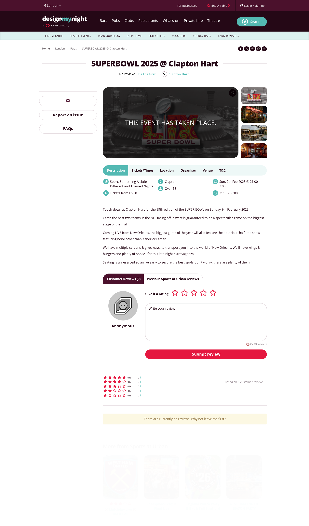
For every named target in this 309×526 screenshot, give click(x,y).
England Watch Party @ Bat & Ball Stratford (203, 506)
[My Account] (252, 5)
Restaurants (148, 20)
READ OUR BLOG (109, 36)
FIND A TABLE (54, 36)
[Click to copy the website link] (264, 48)
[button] (156, 377)
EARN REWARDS (228, 36)
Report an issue (68, 115)
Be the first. (147, 74)
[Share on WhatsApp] (258, 48)
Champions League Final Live (162, 506)
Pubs (116, 20)
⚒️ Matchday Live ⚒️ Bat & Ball (120, 511)
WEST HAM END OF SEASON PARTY (244, 506)
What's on (171, 20)
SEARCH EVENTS (80, 36)
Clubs (129, 20)
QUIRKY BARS (202, 36)
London (60, 48)
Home (46, 48)
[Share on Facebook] (240, 48)
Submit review (206, 354)
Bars (103, 20)
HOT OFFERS (157, 36)
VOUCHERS (179, 36)
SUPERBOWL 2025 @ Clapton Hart (104, 48)
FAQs (68, 128)
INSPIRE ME (134, 36)
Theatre (213, 20)
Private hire (193, 20)
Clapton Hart (178, 74)
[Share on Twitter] (246, 48)
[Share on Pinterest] (252, 48)
